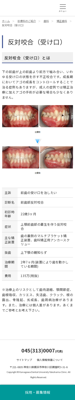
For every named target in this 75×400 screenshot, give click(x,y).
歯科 (46, 21)
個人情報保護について (50, 360)
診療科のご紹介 (27, 21)
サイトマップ (24, 360)
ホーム (6, 21)
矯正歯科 (62, 21)
